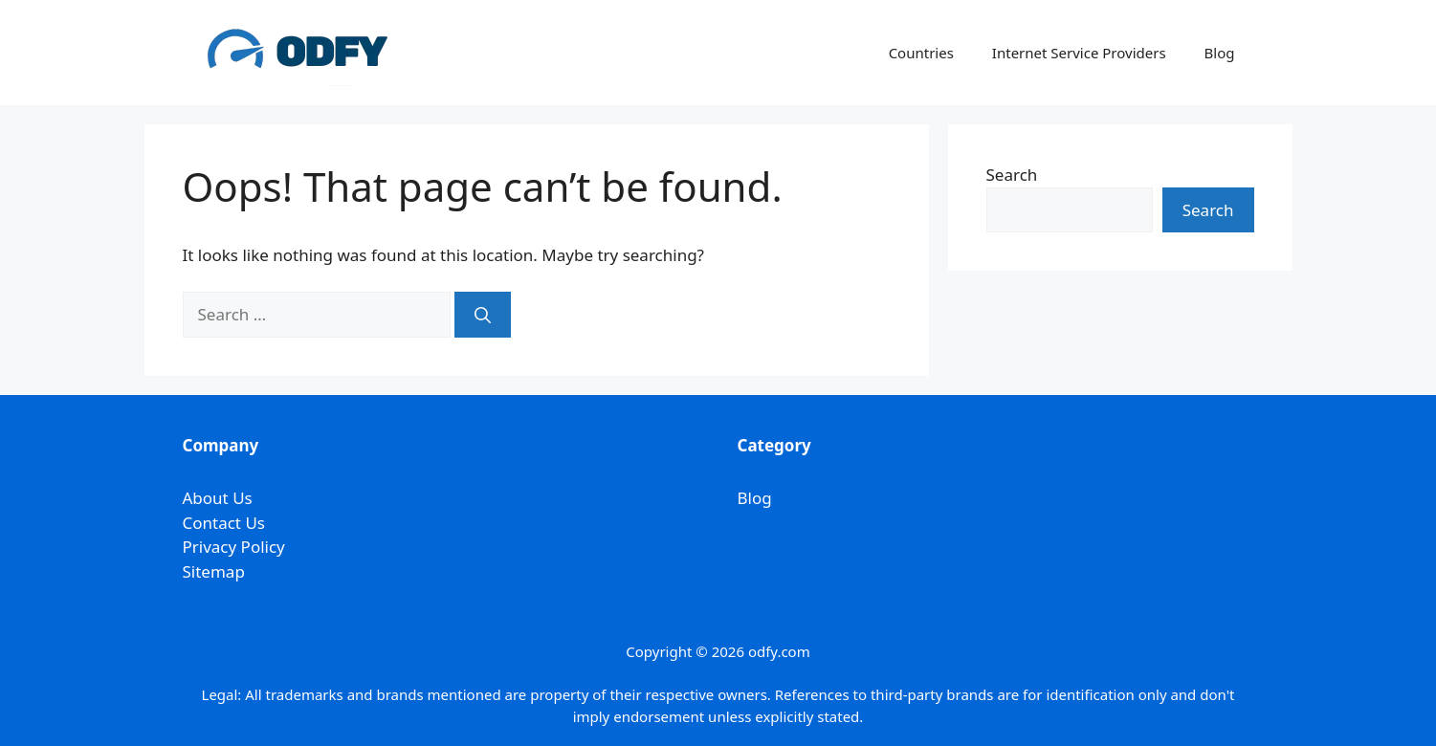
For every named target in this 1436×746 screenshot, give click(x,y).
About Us (218, 498)
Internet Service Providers (1079, 52)
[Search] (482, 315)
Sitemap (214, 571)
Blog (1219, 52)
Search (1012, 175)
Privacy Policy (234, 547)
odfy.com (779, 651)
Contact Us (224, 523)
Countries (921, 52)
